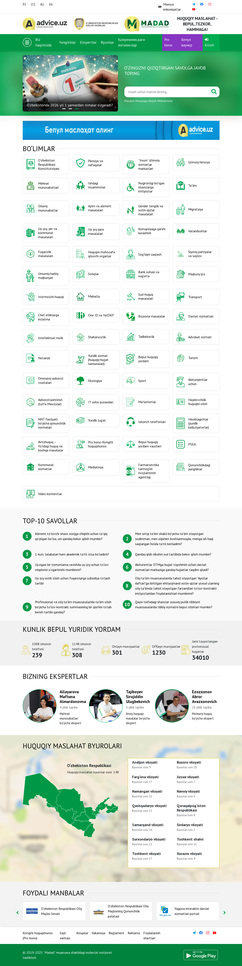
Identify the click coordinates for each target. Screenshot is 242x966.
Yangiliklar (67, 42)
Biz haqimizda (43, 42)
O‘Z (33, 4)
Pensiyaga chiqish (146, 101)
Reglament (116, 933)
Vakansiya (98, 933)
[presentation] (17, 912)
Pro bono (168, 42)
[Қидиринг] (166, 91)
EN (51, 4)
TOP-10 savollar (50, 520)
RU (42, 4)
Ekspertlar (88, 42)
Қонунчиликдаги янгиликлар (131, 42)
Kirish (209, 42)
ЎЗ (24, 4)
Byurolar (107, 42)
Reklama (134, 933)
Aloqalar (82, 933)
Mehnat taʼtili (165, 101)
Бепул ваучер (186, 42)
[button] (64, 108)
